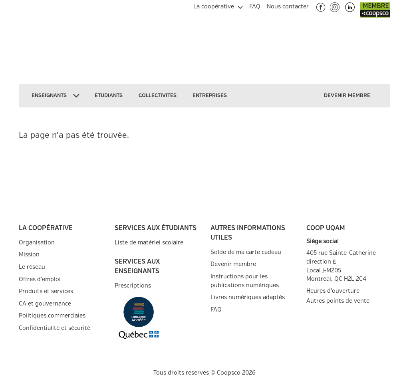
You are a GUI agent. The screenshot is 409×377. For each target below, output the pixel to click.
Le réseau (32, 267)
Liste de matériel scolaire (149, 243)
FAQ (216, 310)
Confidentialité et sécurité (54, 328)
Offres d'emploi (40, 279)
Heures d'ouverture (332, 291)
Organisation (37, 243)
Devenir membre (233, 264)
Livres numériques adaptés (247, 297)
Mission (29, 255)
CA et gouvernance (45, 304)
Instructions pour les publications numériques (244, 281)
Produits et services (46, 291)
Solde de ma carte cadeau (245, 252)
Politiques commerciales (52, 316)
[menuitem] (218, 5)
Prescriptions (133, 286)
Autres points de (337, 301)
